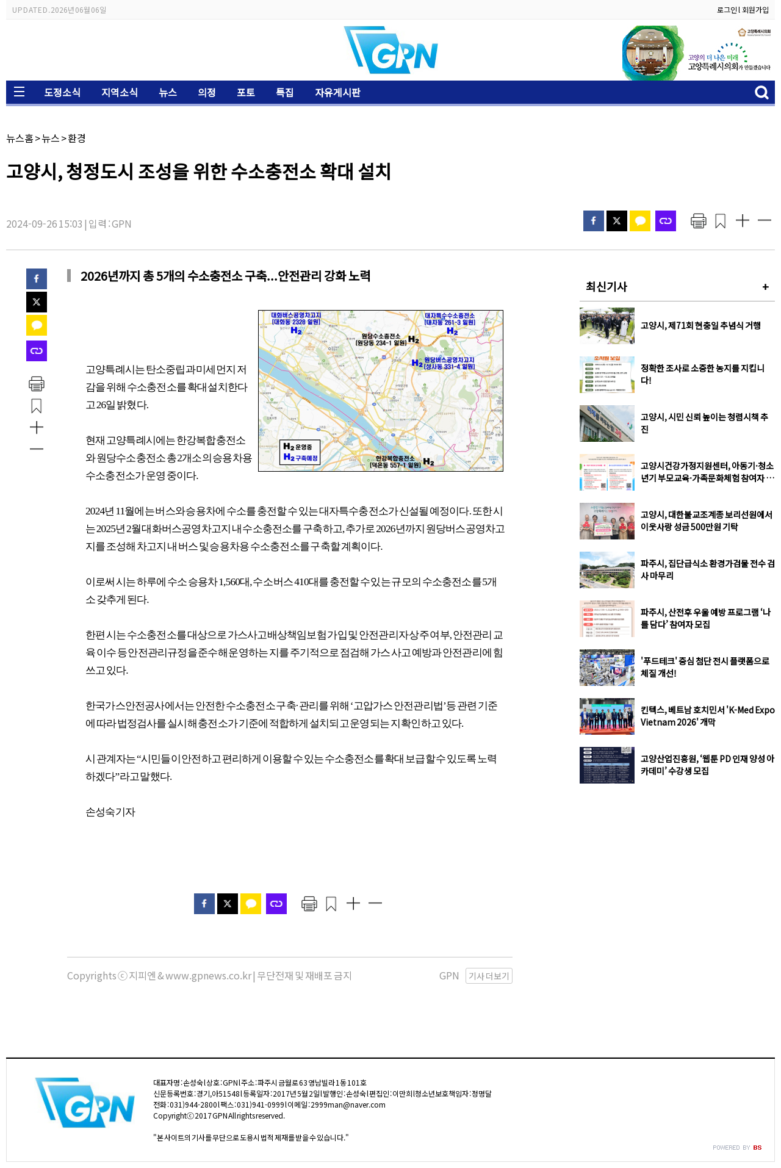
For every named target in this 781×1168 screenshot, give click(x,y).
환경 (77, 138)
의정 (207, 92)
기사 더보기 (489, 976)
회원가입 (755, 9)
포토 (246, 92)
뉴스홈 (20, 138)
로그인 (727, 9)
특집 (285, 92)
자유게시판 (338, 92)
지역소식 (119, 92)
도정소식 (62, 92)
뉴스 (168, 92)
